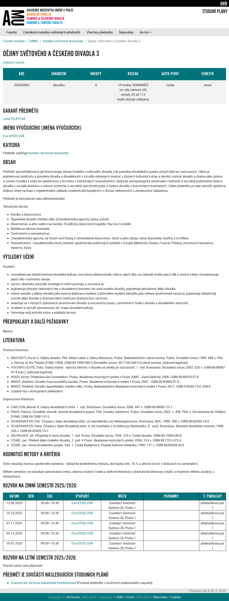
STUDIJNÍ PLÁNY (214, 11)
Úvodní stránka (14, 41)
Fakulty (11, 32)
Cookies (175, 597)
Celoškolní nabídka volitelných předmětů (51, 32)
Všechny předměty (100, 32)
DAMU (33, 41)
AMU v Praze (125, 597)
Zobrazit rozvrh (13, 62)
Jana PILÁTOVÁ (14, 119)
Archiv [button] (144, 32)
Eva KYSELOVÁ (13, 136)
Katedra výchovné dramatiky (63, 41)
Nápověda (126, 32)
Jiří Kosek (73, 597)
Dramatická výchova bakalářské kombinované (43, 583)
